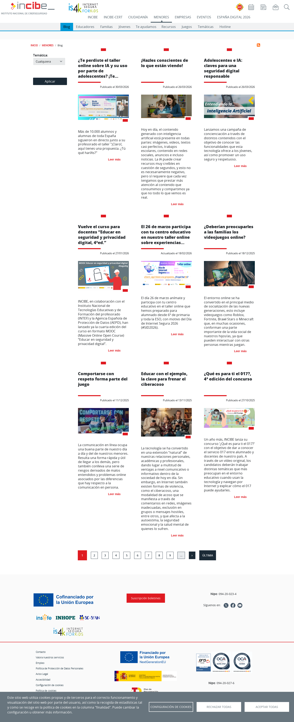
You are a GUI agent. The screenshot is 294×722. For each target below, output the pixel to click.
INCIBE (93, 17)
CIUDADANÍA (138, 17)
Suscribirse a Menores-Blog (258, 45)
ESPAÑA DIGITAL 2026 (233, 17)
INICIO (34, 45)
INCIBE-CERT (113, 17)
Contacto (41, 651)
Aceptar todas (267, 707)
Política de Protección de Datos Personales (59, 668)
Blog (66, 26)
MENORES (161, 17)
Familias (106, 26)
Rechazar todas (219, 707)
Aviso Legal (42, 674)
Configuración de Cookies (171, 707)
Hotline (225, 26)
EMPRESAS (183, 17)
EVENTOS (204, 17)
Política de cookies (46, 690)
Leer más (114, 159)
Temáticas (206, 26)
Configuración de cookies (49, 685)
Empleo (40, 663)
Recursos (168, 26)
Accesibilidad (43, 679)
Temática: (40, 55)
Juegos (187, 26)
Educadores (85, 26)
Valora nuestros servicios (50, 657)
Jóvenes (124, 26)
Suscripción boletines (145, 598)
